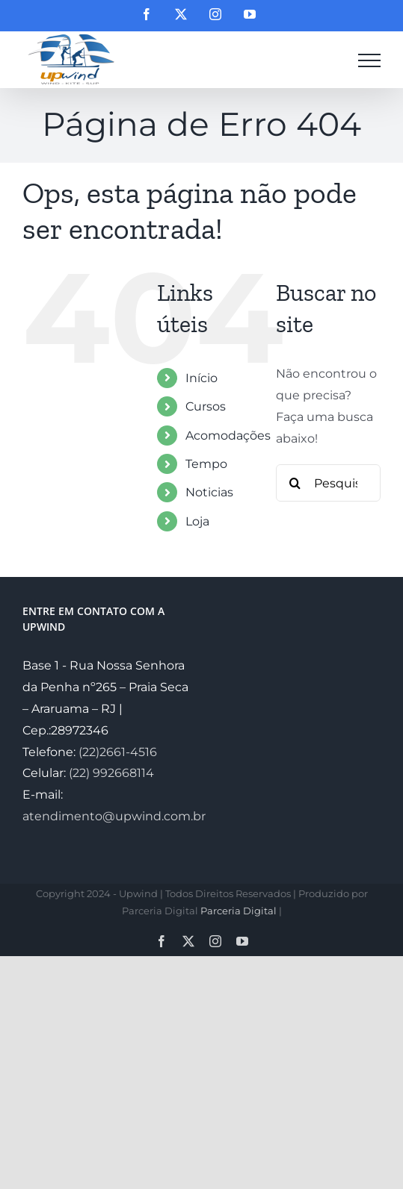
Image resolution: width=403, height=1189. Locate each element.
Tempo (206, 464)
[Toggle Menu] (369, 60)
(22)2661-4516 (118, 752)
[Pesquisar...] (328, 483)
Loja (197, 521)
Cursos (205, 406)
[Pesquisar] (294, 483)
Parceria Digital (238, 911)
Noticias (209, 492)
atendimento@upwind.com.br (114, 816)
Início (201, 378)
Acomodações (228, 435)
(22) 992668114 (111, 773)
